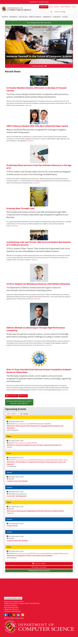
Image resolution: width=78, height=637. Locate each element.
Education (23, 17)
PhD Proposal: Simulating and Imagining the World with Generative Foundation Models (35, 511)
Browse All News (11, 396)
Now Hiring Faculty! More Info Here (39, 23)
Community (47, 17)
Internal (56, 6)
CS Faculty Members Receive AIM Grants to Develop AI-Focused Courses (36, 89)
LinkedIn (18, 614)
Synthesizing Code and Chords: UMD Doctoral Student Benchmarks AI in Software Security (38, 243)
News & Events (35, 17)
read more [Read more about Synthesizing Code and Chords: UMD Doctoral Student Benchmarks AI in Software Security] (34, 260)
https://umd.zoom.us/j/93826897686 (25, 424)
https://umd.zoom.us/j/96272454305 (25, 443)
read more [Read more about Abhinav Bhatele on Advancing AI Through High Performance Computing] (48, 345)
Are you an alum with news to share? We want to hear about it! (19, 402)
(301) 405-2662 (16, 611)
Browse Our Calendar (39, 563)
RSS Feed (23, 396)
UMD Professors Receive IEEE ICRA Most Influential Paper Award (37, 126)
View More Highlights (39, 66)
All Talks (24, 414)
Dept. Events (12, 414)
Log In (74, 6)
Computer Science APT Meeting (17, 481)
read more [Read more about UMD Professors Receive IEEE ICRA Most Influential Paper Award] (30, 141)
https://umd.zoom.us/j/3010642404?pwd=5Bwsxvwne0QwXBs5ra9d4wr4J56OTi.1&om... (41, 460)
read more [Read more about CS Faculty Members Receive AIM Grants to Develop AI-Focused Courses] (28, 105)
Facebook (5, 614)
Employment (43, 7)
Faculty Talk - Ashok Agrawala (16, 496)
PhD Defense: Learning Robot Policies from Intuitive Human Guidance (30, 555)
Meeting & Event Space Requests (39, 570)
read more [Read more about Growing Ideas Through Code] (14, 226)
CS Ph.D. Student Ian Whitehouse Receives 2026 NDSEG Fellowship (38, 283)
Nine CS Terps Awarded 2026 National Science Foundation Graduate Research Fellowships (38, 371)
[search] (61, 12)
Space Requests (65, 6)
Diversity (57, 17)
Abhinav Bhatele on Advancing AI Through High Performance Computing (35, 329)
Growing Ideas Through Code (20, 208)
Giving (65, 17)
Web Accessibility (9, 618)
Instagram (14, 614)
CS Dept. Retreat (12, 526)
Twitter (9, 614)
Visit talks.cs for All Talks (39, 567)
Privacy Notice (19, 618)
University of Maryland (39, 2)
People (5, 17)
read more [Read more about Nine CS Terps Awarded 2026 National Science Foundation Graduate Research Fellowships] (65, 390)
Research (13, 17)
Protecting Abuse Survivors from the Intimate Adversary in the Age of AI (38, 166)
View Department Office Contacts (13, 598)
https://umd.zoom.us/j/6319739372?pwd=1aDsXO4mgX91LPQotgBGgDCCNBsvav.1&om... (41, 553)
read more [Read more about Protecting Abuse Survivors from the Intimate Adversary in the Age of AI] (36, 183)
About (51, 6)
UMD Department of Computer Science (16, 9)
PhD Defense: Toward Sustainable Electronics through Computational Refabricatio (34, 445)
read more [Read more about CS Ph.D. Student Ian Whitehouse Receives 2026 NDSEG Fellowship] (37, 299)
